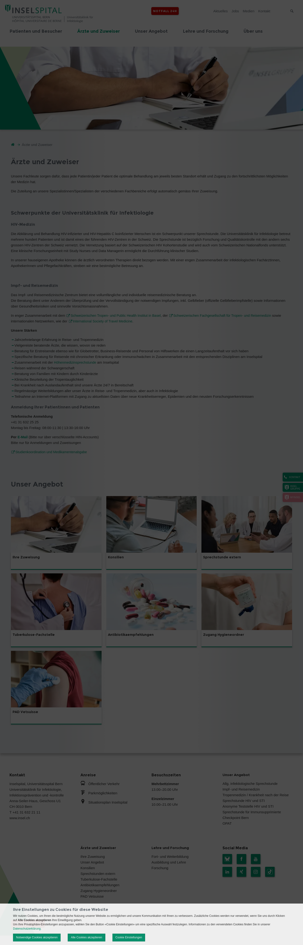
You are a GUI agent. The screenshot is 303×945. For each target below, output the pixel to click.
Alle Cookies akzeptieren (86, 937)
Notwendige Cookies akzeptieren (37, 937)
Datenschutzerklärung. (27, 928)
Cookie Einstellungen (129, 937)
